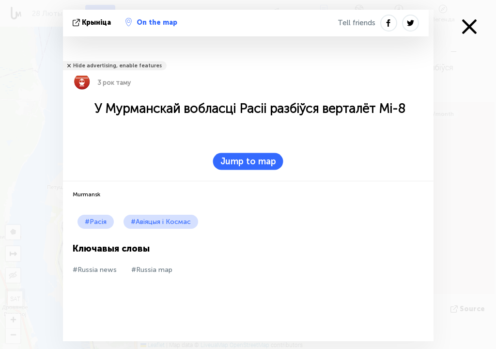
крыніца (93, 22)
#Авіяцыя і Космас (161, 222)
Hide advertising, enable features (117, 66)
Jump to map (248, 161)
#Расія (96, 222)
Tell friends (356, 22)
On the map (151, 22)
